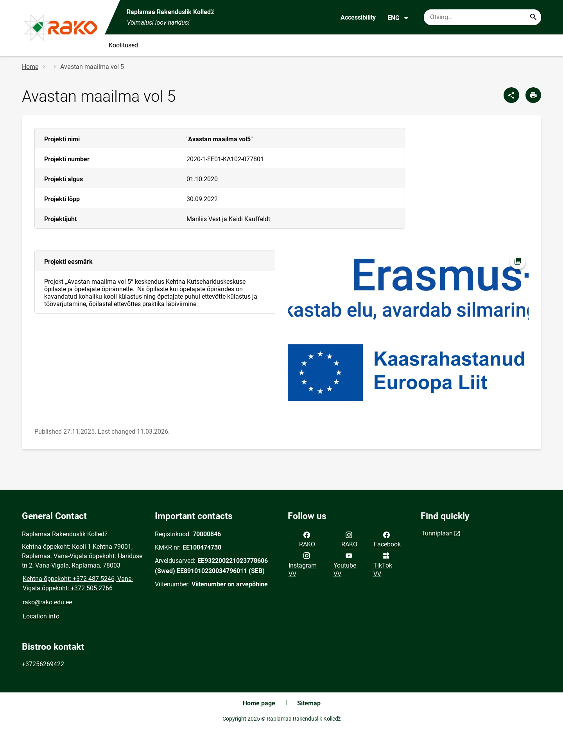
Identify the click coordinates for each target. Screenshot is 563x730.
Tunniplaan (437, 533)
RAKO (307, 539)
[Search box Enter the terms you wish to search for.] (482, 17)
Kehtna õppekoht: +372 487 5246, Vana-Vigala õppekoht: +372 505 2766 (78, 583)
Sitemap (309, 703)
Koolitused (123, 45)
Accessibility (358, 17)
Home (30, 66)
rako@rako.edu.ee (47, 602)
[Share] (511, 95)
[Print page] (533, 95)
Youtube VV (344, 564)
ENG (398, 18)
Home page (259, 703)
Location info (41, 616)
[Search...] (533, 17)
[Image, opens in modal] (408, 331)
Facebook (387, 539)
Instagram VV (303, 564)
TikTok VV (382, 564)
